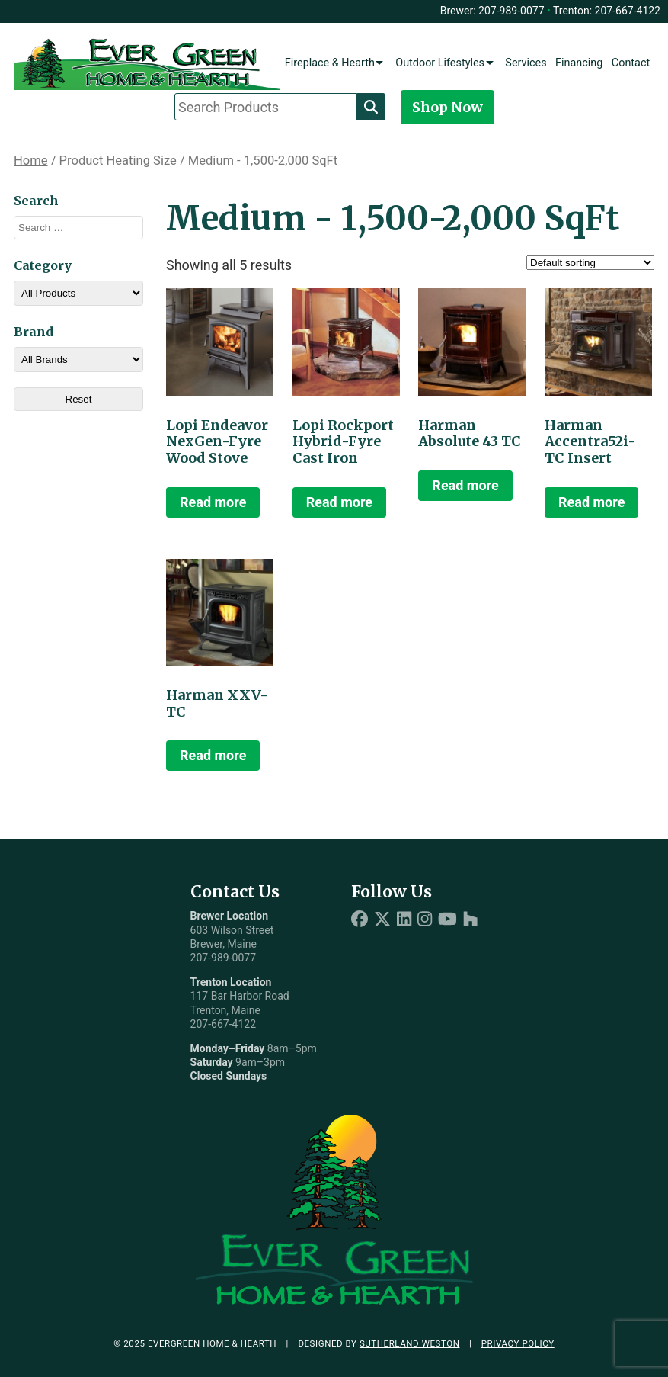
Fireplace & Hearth (330, 62)
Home (31, 160)
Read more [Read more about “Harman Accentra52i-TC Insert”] (591, 502)
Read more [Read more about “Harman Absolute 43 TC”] (465, 485)
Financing (578, 62)
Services (525, 62)
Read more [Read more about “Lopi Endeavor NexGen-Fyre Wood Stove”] (213, 502)
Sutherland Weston (410, 1343)
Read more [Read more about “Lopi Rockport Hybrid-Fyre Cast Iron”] (339, 502)
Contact (631, 62)
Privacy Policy (518, 1343)
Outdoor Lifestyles (439, 62)
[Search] (370, 106)
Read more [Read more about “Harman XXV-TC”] (213, 755)
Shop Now (447, 107)
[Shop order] (590, 262)
